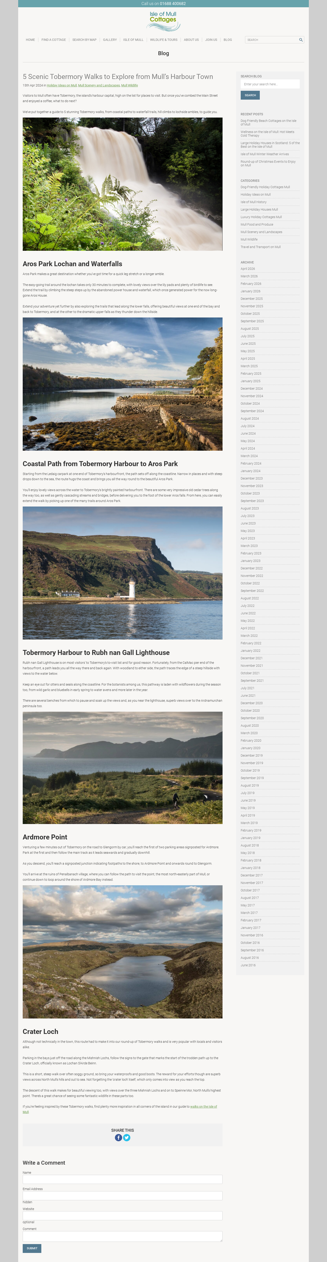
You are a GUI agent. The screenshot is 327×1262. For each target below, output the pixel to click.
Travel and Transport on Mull (261, 247)
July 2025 (248, 336)
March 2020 (249, 733)
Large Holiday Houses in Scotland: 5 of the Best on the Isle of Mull (270, 144)
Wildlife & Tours (163, 40)
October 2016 (250, 943)
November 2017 (252, 883)
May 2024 (248, 441)
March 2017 (249, 913)
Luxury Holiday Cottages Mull (261, 217)
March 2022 (249, 635)
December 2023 (252, 478)
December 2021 (252, 658)
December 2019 (252, 755)
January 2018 (250, 868)
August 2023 (250, 508)
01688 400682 (173, 3)
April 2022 (248, 628)
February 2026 (251, 283)
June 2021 (248, 695)
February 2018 (251, 860)
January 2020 (250, 748)
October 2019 (250, 770)
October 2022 (250, 583)
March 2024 (249, 456)
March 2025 (249, 366)
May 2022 (248, 620)
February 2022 (251, 643)
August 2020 (250, 725)
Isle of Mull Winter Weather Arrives (265, 154)
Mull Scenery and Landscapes (99, 85)
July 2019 (248, 793)
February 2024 (251, 463)
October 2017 (250, 890)
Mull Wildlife (129, 85)
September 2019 (252, 778)
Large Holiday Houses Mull (259, 209)
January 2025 (250, 381)
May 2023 (248, 531)
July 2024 (248, 426)
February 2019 (251, 830)
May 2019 (248, 808)
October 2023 (250, 493)
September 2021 (252, 680)
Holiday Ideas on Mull (62, 85)
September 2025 (252, 321)
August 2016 (250, 957)
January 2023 (250, 561)
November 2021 (252, 665)
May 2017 (248, 905)
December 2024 (252, 388)
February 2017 (251, 920)
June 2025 (248, 343)
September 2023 (252, 501)
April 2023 (248, 538)
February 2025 (251, 373)
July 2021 (248, 688)
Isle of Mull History (254, 202)
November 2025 (252, 306)
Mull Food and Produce (257, 224)
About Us (191, 40)
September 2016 (252, 950)
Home (30, 40)
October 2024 (250, 403)
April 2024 (248, 448)
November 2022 (252, 576)
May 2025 (248, 351)
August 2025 (250, 328)
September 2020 (252, 718)
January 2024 (250, 471)
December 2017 (252, 875)
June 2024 (248, 433)
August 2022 (250, 598)
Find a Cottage (54, 40)
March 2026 (249, 276)
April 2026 (248, 269)
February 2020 (251, 740)
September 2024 (252, 411)
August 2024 (250, 418)
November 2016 (252, 935)
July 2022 (248, 606)
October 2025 (250, 313)
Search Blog (251, 76)
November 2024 (252, 396)
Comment (30, 1229)
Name (27, 1172)
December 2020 (252, 703)
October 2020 (250, 710)
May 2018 (248, 853)
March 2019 (249, 823)
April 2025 (248, 358)
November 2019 (252, 763)
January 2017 (250, 928)
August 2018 (250, 845)
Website (28, 1209)
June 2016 (248, 965)
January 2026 (250, 291)
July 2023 (248, 516)
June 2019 (248, 800)
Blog (228, 40)
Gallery (110, 40)
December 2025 (252, 298)
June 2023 (248, 523)
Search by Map (84, 40)
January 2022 (250, 650)
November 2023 (252, 486)
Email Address (33, 1189)
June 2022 (248, 613)
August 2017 (250, 898)
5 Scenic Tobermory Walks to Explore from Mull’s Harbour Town (118, 77)
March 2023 (249, 546)
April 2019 (248, 815)
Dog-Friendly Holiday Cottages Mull (265, 187)
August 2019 (250, 785)
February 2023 (251, 553)
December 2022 (252, 568)
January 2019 (250, 838)
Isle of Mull (133, 40)
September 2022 (252, 591)
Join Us (211, 40)
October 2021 (250, 673)
